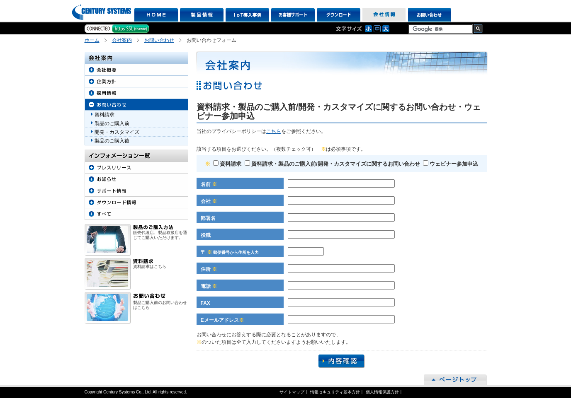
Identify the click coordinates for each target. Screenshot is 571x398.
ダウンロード (338, 15)
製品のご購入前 (112, 123)
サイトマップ (291, 392)
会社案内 (122, 40)
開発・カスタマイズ (117, 132)
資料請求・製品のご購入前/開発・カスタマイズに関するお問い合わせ (332, 164)
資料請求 (227, 164)
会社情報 (384, 15)
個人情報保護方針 (382, 392)
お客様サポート (293, 15)
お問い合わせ (430, 15)
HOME (156, 15)
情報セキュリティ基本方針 (335, 392)
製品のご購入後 (112, 141)
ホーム (92, 40)
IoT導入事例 (247, 15)
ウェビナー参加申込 (450, 164)
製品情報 (202, 15)
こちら (273, 131)
